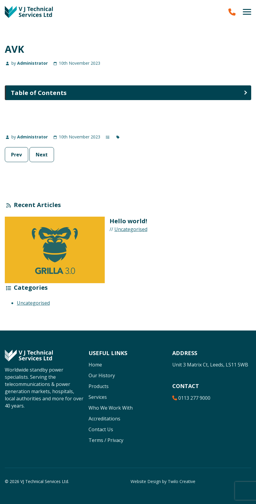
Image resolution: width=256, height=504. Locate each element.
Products (99, 386)
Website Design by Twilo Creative (163, 481)
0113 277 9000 (191, 398)
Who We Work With (111, 408)
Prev (16, 154)
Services (98, 397)
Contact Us (101, 429)
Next (42, 154)
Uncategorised (130, 229)
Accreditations (104, 418)
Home (95, 364)
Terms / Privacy (106, 440)
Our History (102, 375)
